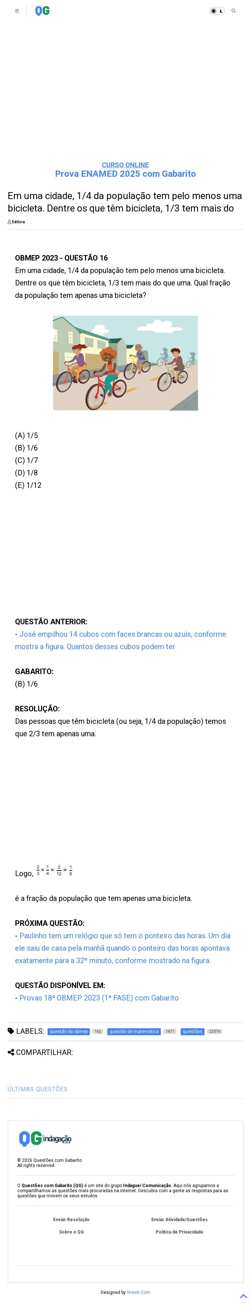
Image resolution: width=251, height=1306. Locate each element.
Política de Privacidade (179, 1232)
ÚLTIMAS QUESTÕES (38, 1089)
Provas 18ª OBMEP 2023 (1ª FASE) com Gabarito (99, 997)
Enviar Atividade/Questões (179, 1219)
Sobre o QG (71, 1232)
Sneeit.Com (138, 1292)
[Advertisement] (126, 99)
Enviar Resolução (71, 1219)
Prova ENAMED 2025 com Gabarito (125, 174)
